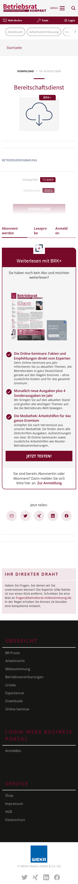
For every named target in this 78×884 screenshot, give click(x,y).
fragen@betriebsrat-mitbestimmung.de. (44, 598)
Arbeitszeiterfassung (44, 32)
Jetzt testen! (39, 456)
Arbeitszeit (15, 32)
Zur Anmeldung (49, 483)
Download (39, 208)
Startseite (14, 47)
